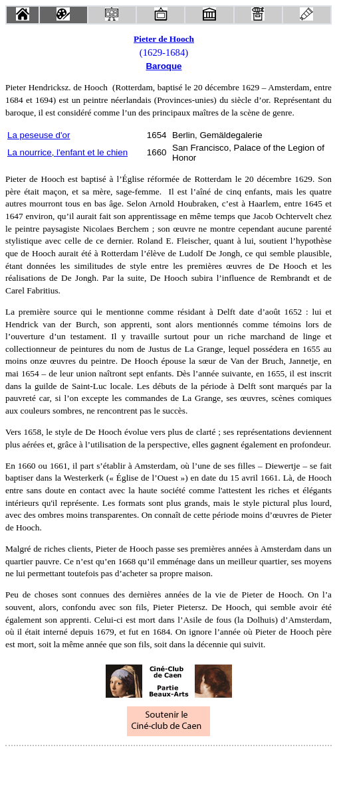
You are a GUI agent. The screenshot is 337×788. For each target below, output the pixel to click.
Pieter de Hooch (164, 39)
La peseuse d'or (38, 135)
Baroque (163, 66)
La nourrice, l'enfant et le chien (67, 152)
